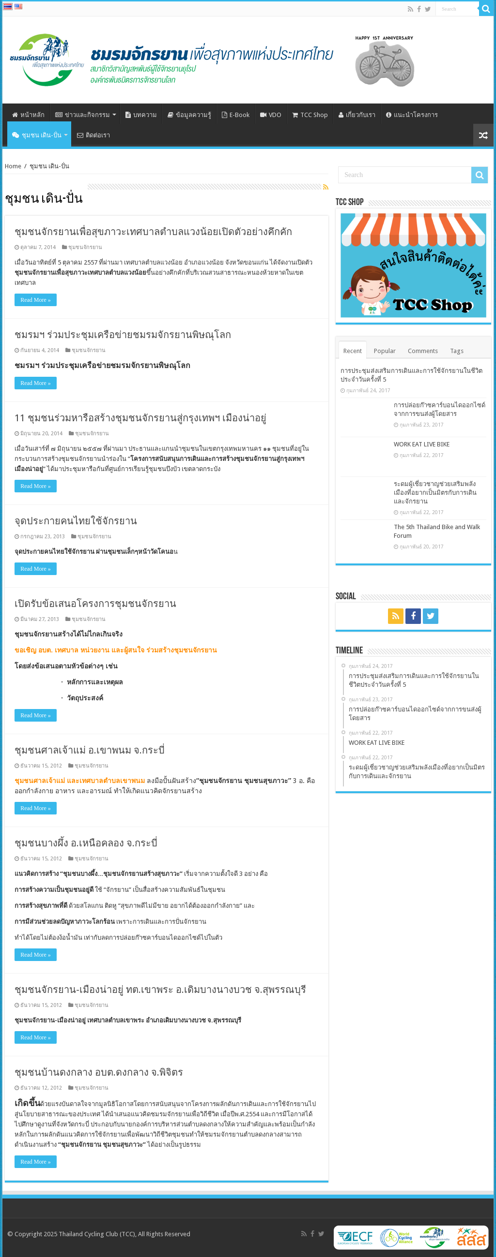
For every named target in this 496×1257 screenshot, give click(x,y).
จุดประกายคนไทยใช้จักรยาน (76, 521)
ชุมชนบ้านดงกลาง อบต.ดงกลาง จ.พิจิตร (99, 1072)
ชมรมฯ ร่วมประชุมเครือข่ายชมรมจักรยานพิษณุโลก (123, 334)
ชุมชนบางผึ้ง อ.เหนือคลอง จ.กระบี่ (86, 843)
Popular (385, 351)
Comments (423, 351)
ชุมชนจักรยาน (85, 247)
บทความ (141, 114)
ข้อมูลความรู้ (189, 114)
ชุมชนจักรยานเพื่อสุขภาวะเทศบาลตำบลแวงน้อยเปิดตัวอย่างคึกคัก (153, 231)
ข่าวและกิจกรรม (82, 114)
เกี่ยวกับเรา (357, 114)
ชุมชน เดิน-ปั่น (37, 135)
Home (13, 166)
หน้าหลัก (28, 114)
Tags (457, 351)
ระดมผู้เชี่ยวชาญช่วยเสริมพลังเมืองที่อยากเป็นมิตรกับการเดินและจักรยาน (435, 492)
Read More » (35, 299)
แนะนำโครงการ (412, 114)
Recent (352, 351)
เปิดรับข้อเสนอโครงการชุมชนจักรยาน (95, 603)
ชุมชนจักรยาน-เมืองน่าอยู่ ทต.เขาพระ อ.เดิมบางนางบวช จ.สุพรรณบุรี (160, 989)
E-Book (235, 114)
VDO (270, 114)
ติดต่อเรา (93, 135)
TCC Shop (310, 114)
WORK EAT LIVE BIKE (422, 444)
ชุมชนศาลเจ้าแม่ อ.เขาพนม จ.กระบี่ (90, 750)
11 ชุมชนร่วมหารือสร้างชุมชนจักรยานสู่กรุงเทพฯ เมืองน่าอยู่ (140, 418)
